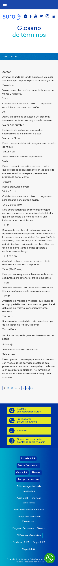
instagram (47, 16)
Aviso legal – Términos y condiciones (29, 500)
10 (27, 388)
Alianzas (36, 472)
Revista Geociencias (28, 465)
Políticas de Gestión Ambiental (29, 510)
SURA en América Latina (29, 535)
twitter (41, 16)
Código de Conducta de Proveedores (29, 519)
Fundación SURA (21, 542)
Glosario (41, 528)
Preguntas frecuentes (23, 528)
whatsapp (25, 16)
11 (31, 388)
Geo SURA (21, 472)
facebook (31, 16)
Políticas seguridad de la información (29, 488)
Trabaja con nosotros (28, 479)
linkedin (53, 16)
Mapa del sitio (29, 549)
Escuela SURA (28, 458)
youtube (35, 16)
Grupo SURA (38, 542)
